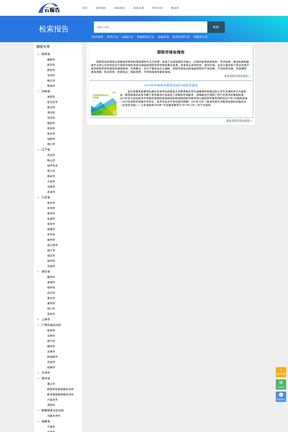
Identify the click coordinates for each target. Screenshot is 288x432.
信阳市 (51, 139)
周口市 (51, 144)
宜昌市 (51, 314)
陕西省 (46, 54)
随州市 (51, 277)
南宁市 (51, 341)
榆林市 (51, 59)
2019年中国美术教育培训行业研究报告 (171, 85)
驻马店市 (52, 102)
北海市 (51, 351)
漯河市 (51, 112)
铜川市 (51, 80)
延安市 (51, 64)
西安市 (51, 70)
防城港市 (52, 356)
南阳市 (51, 123)
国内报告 (101, 8)
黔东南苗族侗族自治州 (60, 394)
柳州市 (51, 346)
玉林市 (51, 335)
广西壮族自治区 (51, 324)
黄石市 (51, 298)
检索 (216, 27)
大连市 (51, 181)
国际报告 (120, 8)
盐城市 (51, 218)
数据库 (175, 8)
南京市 (51, 203)
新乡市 (51, 107)
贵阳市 (51, 405)
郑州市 (51, 128)
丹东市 (51, 155)
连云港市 (52, 245)
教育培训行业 (181, 36)
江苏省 (46, 197)
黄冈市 (51, 303)
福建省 (46, 421)
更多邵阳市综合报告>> (237, 76)
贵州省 (46, 378)
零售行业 (112, 36)
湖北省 (46, 271)
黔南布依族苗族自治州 (60, 389)
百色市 (51, 362)
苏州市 (51, 208)
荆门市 (51, 308)
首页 (84, 8)
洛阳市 (51, 96)
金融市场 (163, 36)
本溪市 (51, 192)
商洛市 (51, 85)
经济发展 (97, 36)
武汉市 (51, 292)
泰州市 (51, 213)
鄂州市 (51, 287)
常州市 (51, 234)
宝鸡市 (51, 75)
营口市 (51, 171)
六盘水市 (52, 399)
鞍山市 (51, 160)
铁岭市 (51, 176)
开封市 (51, 117)
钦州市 (51, 330)
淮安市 (51, 224)
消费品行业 (200, 36)
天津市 (46, 372)
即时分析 (157, 8)
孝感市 (51, 282)
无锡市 (51, 266)
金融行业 (127, 36)
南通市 (51, 229)
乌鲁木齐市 (53, 416)
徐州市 (51, 260)
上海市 (46, 319)
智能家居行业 (145, 36)
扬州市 (51, 239)
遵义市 (51, 384)
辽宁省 (46, 149)
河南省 (46, 91)
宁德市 (51, 426)
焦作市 (51, 133)
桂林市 (51, 367)
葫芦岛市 (52, 165)
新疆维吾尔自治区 (53, 410)
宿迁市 (51, 255)
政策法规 (138, 8)
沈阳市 (51, 186)
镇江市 (51, 250)
